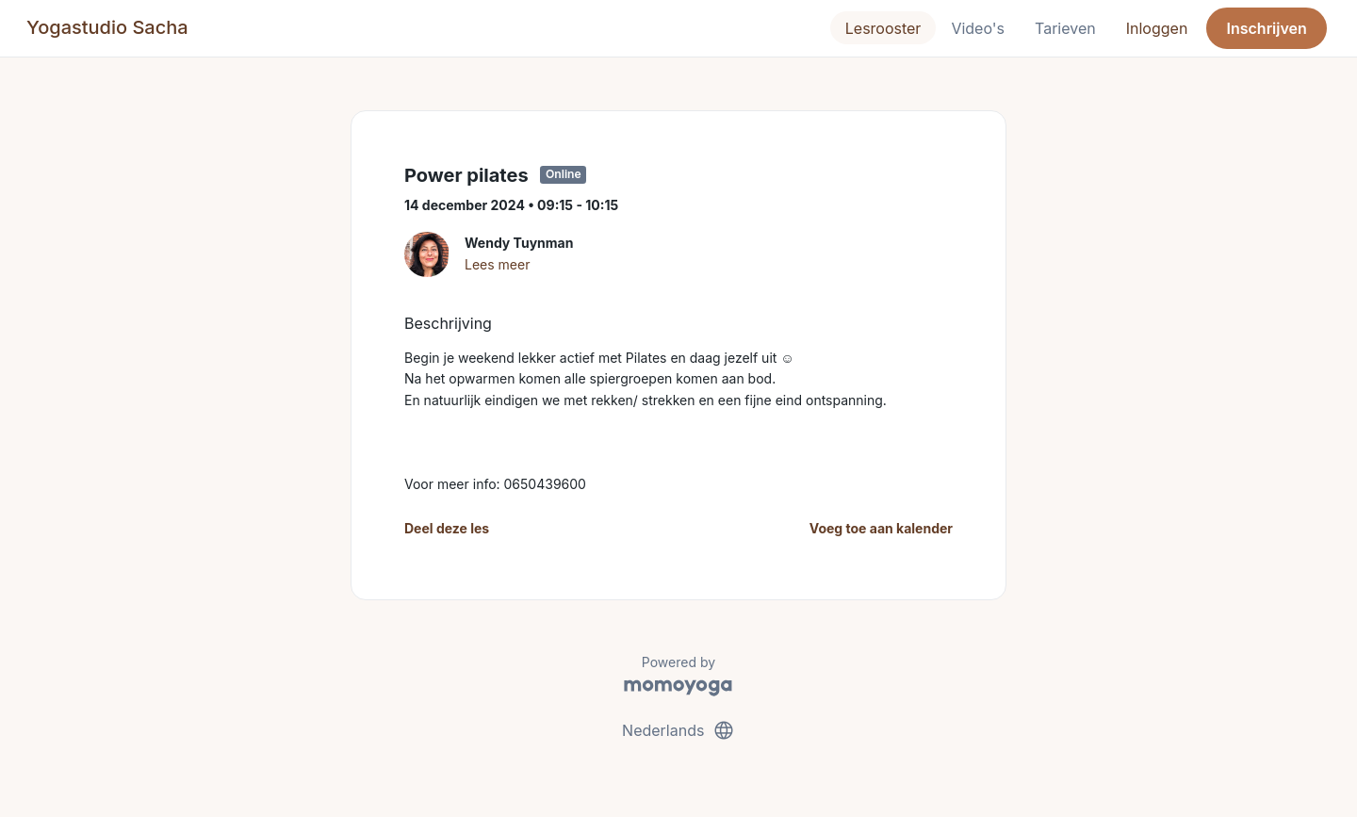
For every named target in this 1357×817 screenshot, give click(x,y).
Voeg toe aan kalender (881, 528)
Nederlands (678, 730)
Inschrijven (1267, 28)
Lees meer (497, 264)
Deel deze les (446, 528)
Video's (978, 28)
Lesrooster (883, 28)
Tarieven (1065, 28)
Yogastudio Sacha (107, 27)
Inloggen (1157, 28)
